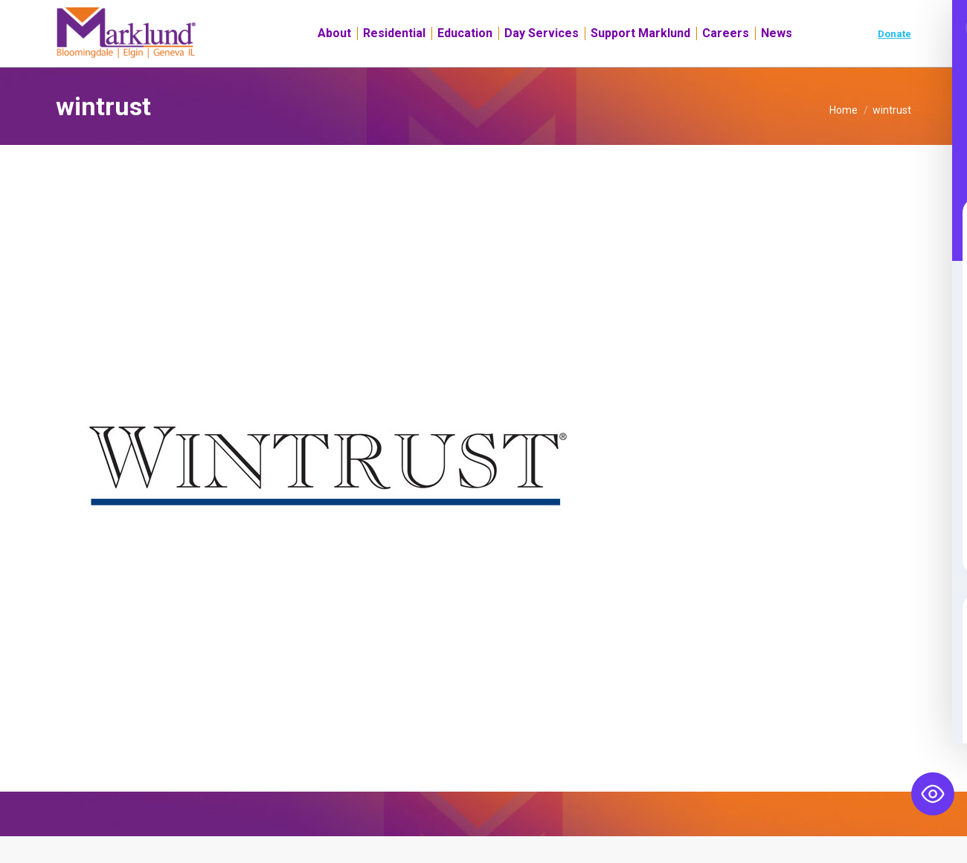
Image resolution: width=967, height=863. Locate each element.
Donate (894, 60)
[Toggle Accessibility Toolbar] (933, 794)
